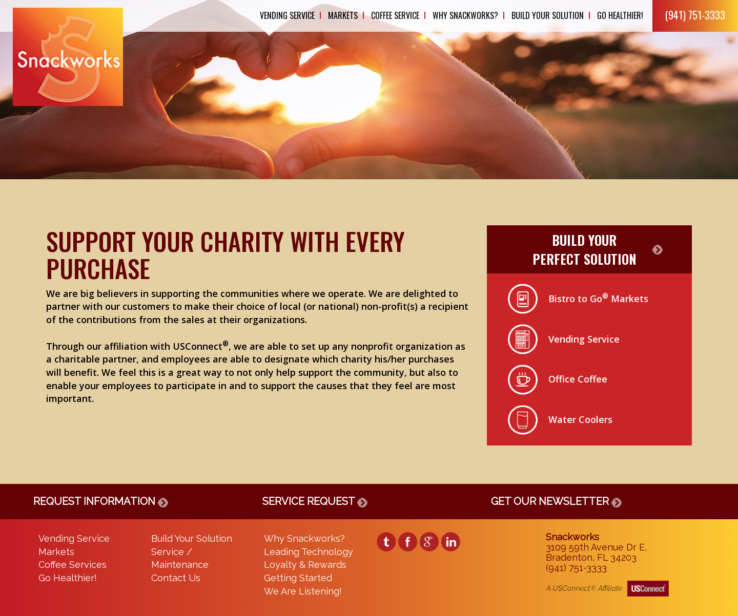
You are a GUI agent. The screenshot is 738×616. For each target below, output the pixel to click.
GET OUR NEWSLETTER (556, 501)
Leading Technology (308, 551)
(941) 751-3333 (695, 15)
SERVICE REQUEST (314, 501)
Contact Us (175, 577)
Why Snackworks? (465, 15)
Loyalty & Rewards (305, 564)
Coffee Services (72, 564)
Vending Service (287, 15)
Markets (343, 15)
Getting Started (298, 577)
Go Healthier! (620, 15)
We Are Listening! (303, 591)
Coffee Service (395, 15)
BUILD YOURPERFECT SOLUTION (584, 249)
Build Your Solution (547, 15)
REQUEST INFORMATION (100, 501)
